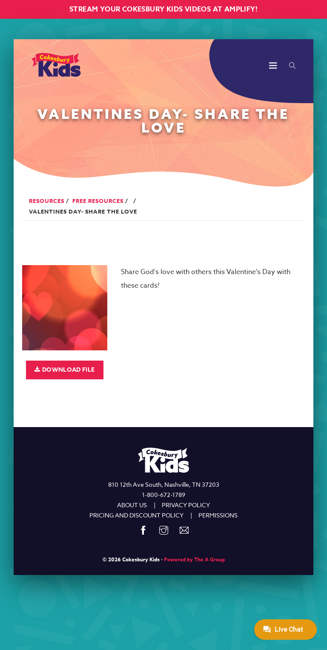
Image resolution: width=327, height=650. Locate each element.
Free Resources (97, 201)
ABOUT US (132, 505)
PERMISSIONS (218, 515)
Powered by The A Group (194, 559)
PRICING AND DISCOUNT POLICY (136, 515)
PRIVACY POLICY (186, 505)
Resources (46, 201)
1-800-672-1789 (163, 495)
